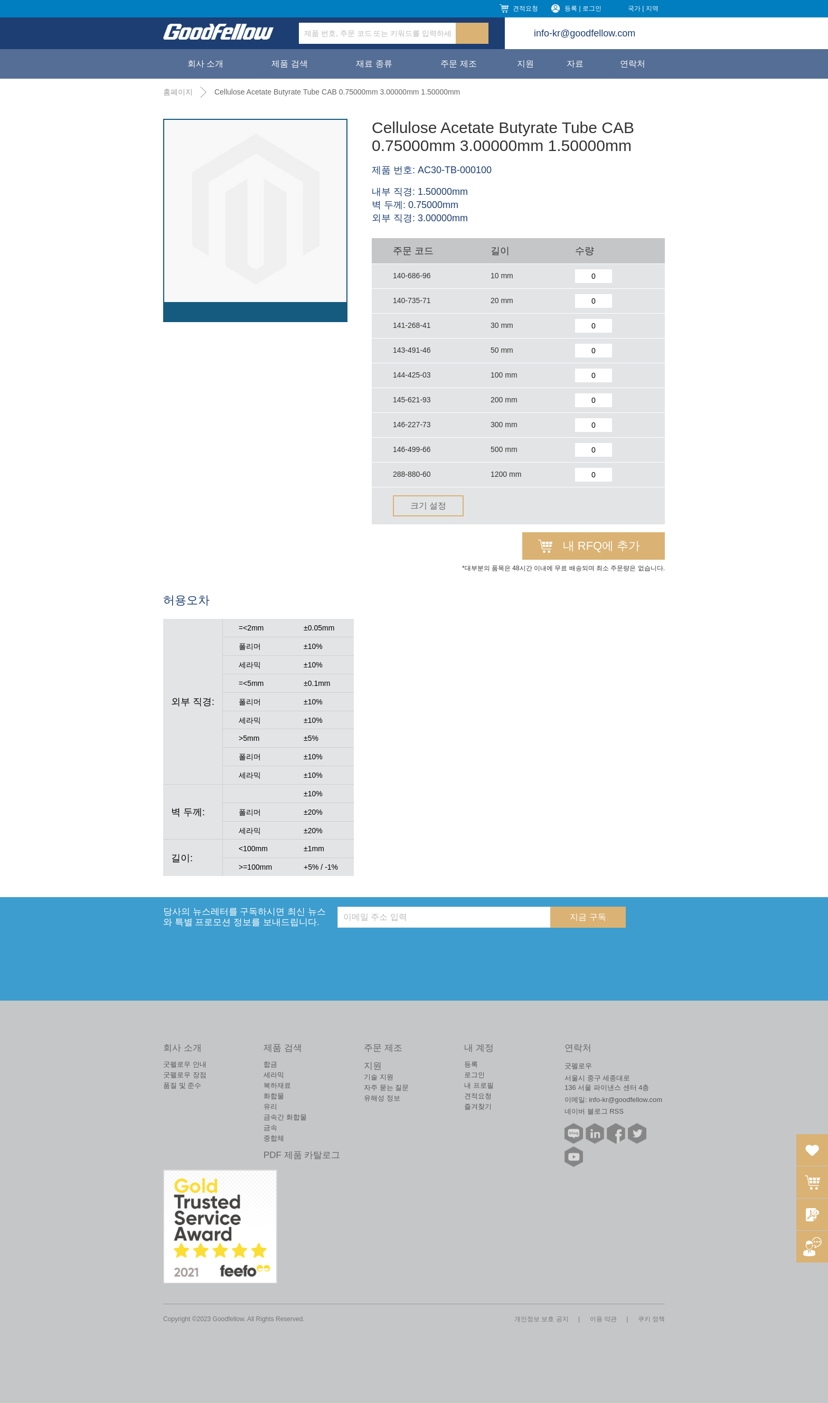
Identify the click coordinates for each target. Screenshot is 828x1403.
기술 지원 (378, 1077)
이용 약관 (603, 1319)
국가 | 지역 (643, 8)
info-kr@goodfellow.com (584, 33)
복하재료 (277, 1085)
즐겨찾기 (478, 1106)
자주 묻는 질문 (386, 1087)
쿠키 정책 (651, 1319)
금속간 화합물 (285, 1117)
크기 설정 (428, 505)
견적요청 (525, 8)
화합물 (274, 1096)
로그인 (474, 1075)
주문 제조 (458, 63)
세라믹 (274, 1075)
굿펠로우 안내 (184, 1064)
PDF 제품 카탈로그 (302, 1155)
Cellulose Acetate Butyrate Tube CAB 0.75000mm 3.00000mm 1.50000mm (337, 92)
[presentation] (417, 948)
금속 (270, 1128)
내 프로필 (479, 1085)
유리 (270, 1106)
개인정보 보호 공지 (541, 1319)
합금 (270, 1064)
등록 (471, 1064)
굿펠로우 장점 (184, 1075)
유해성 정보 (382, 1098)
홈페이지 (178, 92)
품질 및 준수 (182, 1085)
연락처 (632, 63)
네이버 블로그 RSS (594, 1111)
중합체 (274, 1138)
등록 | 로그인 (582, 8)
